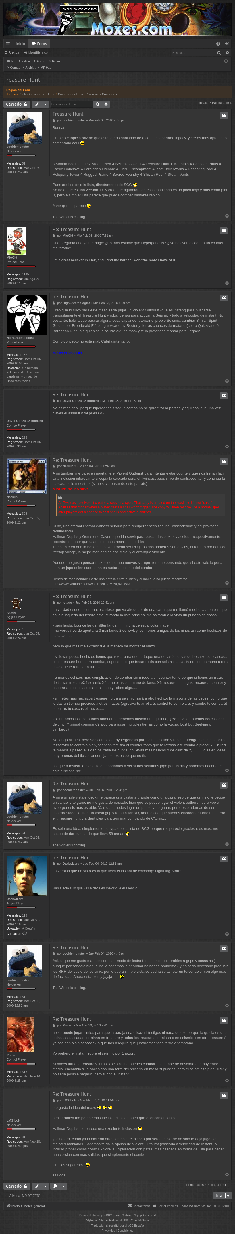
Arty (101, 1214)
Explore (104, 1143)
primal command (83, 718)
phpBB (105, 1209)
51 (23, 157)
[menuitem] (218, 43)
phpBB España (134, 1219)
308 (24, 508)
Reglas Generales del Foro (37, 88)
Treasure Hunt (21, 73)
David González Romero (25, 415)
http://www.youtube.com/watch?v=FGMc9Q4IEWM (91, 578)
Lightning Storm (168, 865)
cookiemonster (18, 140)
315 (24, 1066)
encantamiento (162, 1112)
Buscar (14, 52)
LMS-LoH (13, 1114)
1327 (25, 348)
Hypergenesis (152, 237)
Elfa (202, 1143)
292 (24, 431)
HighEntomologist (20, 332)
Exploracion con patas (134, 1143)
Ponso (11, 1049)
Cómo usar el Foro (71, 88)
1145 (25, 268)
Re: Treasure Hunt (72, 223)
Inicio (20, 43)
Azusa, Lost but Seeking (188, 718)
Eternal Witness (96, 520)
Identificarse (38, 52)
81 (23, 1131)
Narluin (12, 491)
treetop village (64, 546)
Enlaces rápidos (9, 44)
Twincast (148, 473)
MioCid (12, 251)
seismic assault (174, 656)
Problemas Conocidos (101, 88)
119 (24, 909)
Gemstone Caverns (98, 530)
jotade (11, 606)
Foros (42, 43)
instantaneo (128, 1112)
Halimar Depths (65, 530)
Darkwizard (15, 893)
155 (24, 623)
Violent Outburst (145, 1138)
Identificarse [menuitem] (229, 44)
